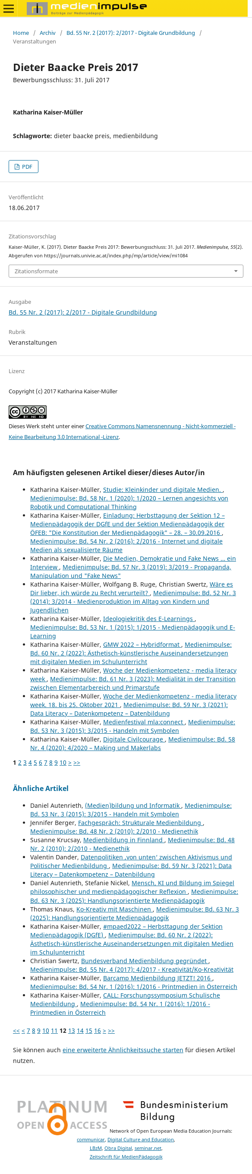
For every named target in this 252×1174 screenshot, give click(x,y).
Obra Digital (118, 1148)
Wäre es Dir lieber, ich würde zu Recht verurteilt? (131, 588)
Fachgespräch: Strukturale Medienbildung (140, 823)
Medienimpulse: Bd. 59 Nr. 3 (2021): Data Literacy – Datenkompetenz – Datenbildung (129, 709)
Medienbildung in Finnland (123, 840)
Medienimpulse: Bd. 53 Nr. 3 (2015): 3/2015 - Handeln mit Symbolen (132, 726)
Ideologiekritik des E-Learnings (149, 619)
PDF (26, 166)
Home (21, 33)
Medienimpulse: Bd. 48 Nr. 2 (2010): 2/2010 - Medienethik (114, 831)
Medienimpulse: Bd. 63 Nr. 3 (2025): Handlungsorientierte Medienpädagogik (134, 895)
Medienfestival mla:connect (144, 722)
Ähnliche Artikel (41, 788)
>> (76, 762)
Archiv (48, 33)
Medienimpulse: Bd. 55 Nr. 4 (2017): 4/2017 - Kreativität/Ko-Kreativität (131, 969)
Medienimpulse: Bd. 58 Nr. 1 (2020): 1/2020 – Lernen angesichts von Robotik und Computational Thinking (129, 502)
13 (71, 1030)
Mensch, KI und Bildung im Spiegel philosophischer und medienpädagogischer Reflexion (132, 887)
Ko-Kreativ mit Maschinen (114, 909)
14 (80, 1030)
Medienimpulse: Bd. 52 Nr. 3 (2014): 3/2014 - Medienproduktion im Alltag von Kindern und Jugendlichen (133, 601)
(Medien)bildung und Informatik (133, 805)
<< (16, 1030)
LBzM (96, 1148)
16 (97, 1030)
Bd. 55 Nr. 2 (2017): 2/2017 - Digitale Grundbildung (130, 33)
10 (63, 762)
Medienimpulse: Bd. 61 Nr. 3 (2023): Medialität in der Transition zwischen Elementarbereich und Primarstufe (133, 683)
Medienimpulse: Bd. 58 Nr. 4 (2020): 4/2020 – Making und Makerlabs (132, 743)
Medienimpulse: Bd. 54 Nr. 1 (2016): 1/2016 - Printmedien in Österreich (133, 986)
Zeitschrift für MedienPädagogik (126, 1157)
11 (54, 1030)
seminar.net (148, 1148)
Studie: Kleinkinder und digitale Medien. (163, 489)
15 (88, 1030)
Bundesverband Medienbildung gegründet (144, 961)
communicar (91, 1140)
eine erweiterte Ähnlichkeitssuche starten (123, 1050)
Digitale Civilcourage (134, 739)
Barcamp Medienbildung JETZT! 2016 (157, 978)
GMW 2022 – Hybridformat (142, 644)
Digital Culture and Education (140, 1140)
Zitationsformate (36, 271)
